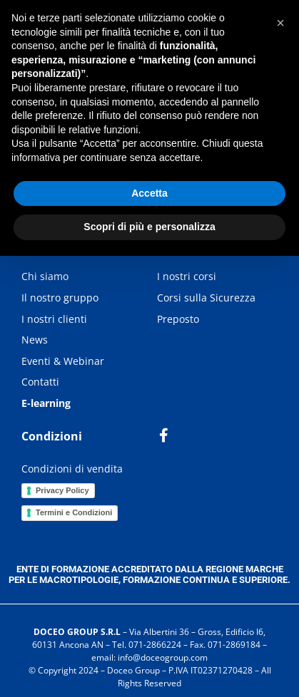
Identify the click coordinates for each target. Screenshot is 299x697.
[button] (280, 22)
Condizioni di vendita (72, 468)
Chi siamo (45, 276)
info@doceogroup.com (163, 657)
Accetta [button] (149, 193)
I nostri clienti (54, 319)
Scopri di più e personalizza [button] (149, 226)
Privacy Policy (62, 490)
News (34, 339)
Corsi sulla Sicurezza (206, 297)
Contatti (40, 381)
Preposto (178, 319)
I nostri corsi (186, 276)
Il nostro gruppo (59, 297)
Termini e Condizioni (74, 512)
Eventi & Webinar (62, 361)
